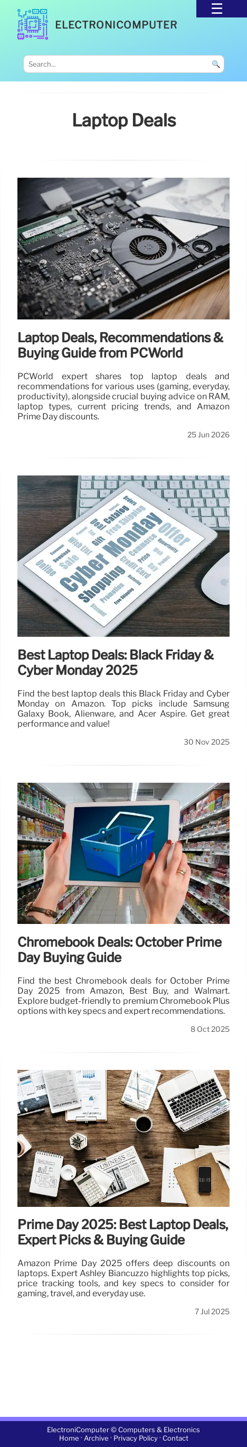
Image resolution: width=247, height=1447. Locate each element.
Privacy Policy (135, 1438)
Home (69, 1438)
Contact (175, 1438)
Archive (96, 1438)
